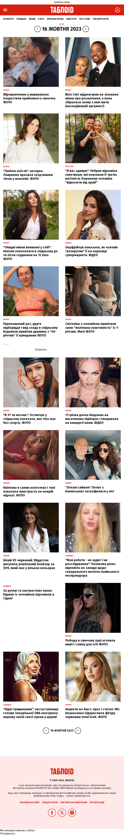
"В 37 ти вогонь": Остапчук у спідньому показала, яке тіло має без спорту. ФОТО (29, 419)
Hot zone (84, 19)
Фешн (32, 19)
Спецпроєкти (100, 19)
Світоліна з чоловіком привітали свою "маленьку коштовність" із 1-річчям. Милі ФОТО (92, 327)
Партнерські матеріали (73, 802)
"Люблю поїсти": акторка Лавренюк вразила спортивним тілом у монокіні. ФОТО (28, 175)
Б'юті (41, 19)
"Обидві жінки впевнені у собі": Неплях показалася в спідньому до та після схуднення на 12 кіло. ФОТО (30, 253)
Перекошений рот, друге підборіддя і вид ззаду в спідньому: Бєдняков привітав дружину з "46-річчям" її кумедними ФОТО (30, 329)
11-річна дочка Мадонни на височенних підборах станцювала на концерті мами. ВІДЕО (91, 419)
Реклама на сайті (29, 802)
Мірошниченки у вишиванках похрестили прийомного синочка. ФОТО (29, 98)
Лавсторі (71, 19)
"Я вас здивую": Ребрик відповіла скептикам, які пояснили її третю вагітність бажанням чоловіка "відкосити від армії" (91, 176)
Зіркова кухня (55, 19)
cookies (30, 830)
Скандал (21, 19)
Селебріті (8, 19)
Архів (61, 24)
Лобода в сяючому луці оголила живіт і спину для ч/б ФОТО (90, 642)
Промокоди (97, 802)
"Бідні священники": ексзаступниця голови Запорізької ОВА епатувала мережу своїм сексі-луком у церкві (30, 713)
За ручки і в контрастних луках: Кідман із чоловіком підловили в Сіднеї (28, 594)
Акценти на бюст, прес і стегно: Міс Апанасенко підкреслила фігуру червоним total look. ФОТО (92, 713)
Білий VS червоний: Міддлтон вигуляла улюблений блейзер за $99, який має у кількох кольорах (29, 564)
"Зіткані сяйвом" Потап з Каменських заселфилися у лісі (89, 489)
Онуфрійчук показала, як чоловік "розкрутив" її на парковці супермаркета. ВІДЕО (91, 251)
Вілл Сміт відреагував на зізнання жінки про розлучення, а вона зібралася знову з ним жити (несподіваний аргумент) (91, 100)
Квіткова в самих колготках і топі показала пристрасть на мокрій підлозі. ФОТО (29, 491)
